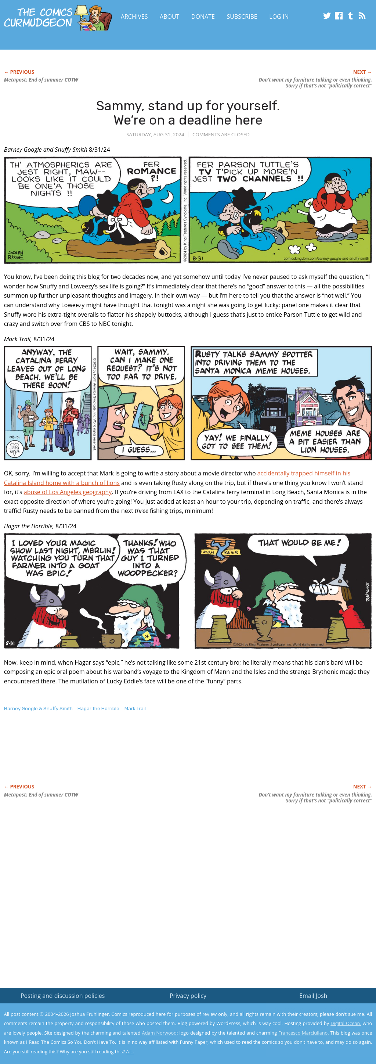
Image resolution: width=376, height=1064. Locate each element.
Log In (279, 16)
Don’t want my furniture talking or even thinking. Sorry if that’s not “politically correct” (315, 82)
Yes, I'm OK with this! (313, 1036)
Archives (134, 16)
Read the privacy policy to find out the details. (310, 1018)
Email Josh (313, 996)
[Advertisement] (137, 755)
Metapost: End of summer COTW (41, 79)
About (169, 16)
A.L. (130, 1051)
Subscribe (242, 16)
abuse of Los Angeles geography (68, 492)
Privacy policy (188, 996)
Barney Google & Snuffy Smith (38, 708)
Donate (203, 16)
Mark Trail (135, 708)
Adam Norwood (159, 1032)
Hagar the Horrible (98, 708)
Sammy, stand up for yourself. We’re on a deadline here (188, 113)
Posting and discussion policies (63, 996)
